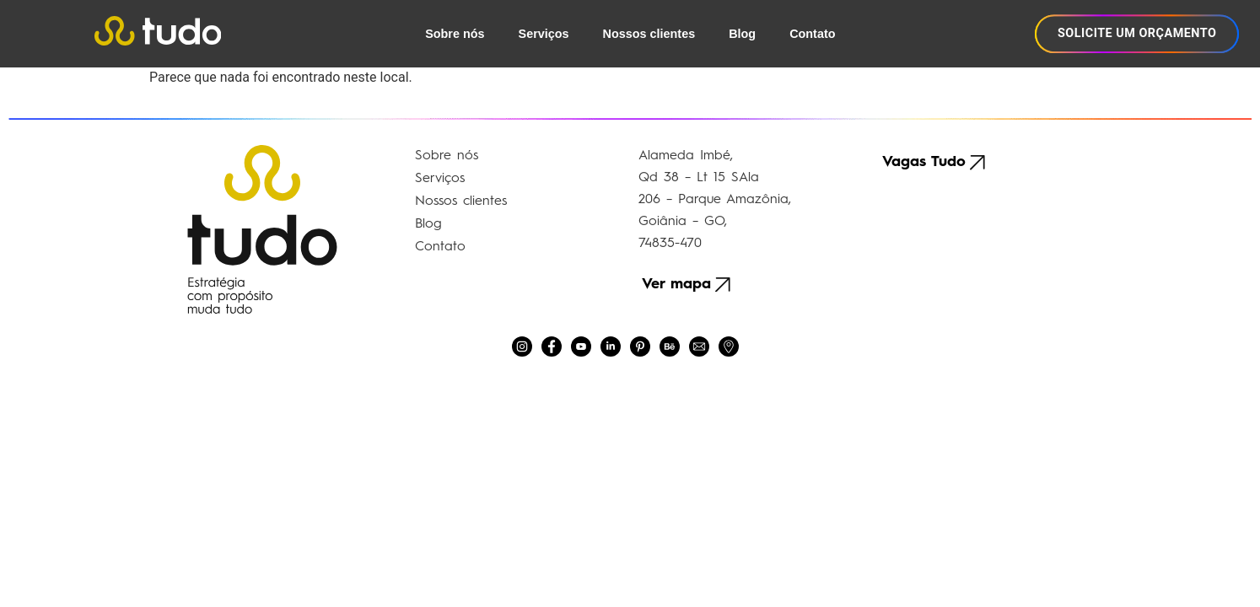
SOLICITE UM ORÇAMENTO (1137, 33)
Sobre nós (454, 33)
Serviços (544, 33)
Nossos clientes (649, 33)
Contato (812, 33)
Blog (742, 33)
